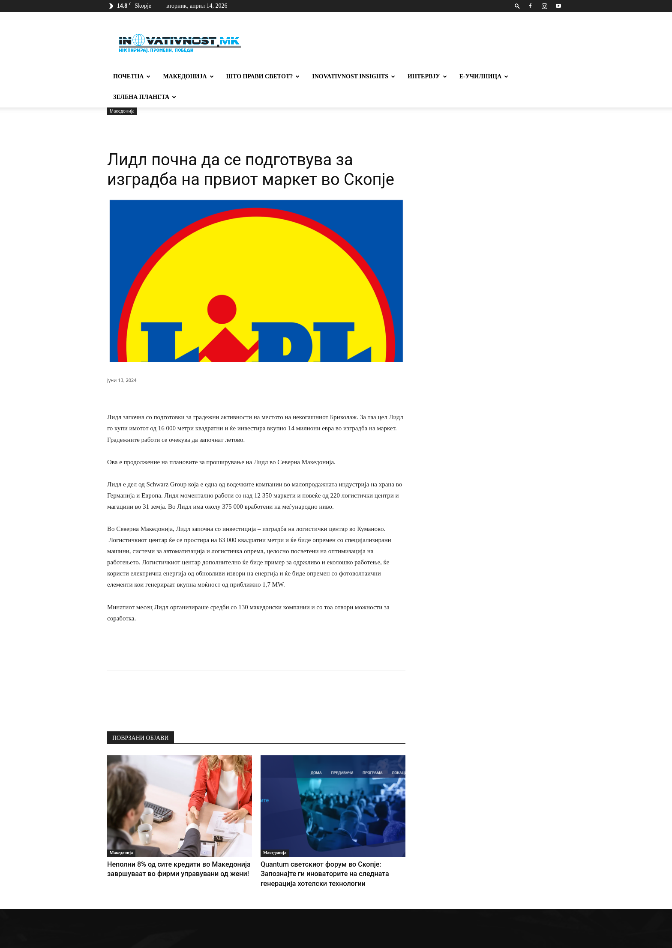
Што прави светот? (263, 76)
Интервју (427, 76)
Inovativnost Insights (353, 76)
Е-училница (484, 76)
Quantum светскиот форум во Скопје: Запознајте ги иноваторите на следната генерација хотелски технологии (328, 852)
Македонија (188, 76)
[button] (517, 6)
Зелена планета (144, 97)
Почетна (131, 76)
